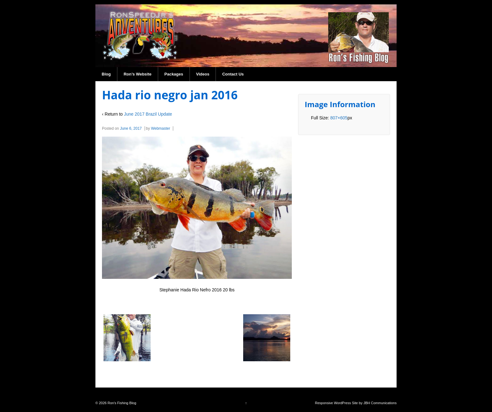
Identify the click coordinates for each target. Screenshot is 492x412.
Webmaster (160, 128)
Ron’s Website (138, 74)
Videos (202, 74)
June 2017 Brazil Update (148, 114)
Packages (173, 74)
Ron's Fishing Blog (121, 403)
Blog (106, 74)
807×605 (338, 117)
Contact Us (233, 74)
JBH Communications (380, 403)
